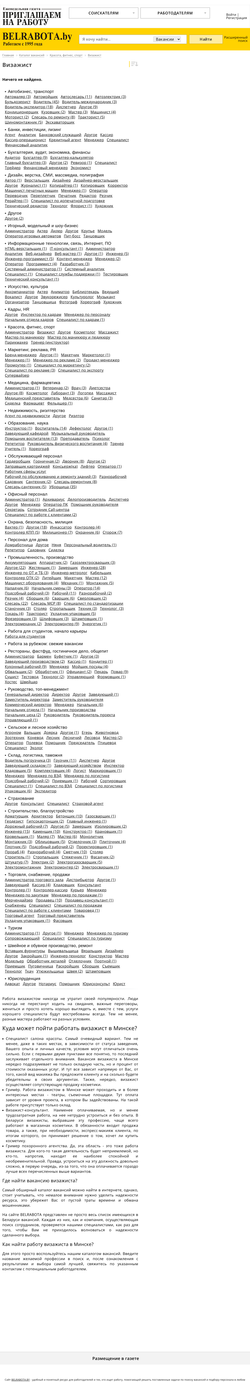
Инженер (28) (93, 567)
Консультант (32, 803)
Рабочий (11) (64, 593)
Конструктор (100, 955)
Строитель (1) (17, 856)
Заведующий (17, 884)
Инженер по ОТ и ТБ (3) (26, 572)
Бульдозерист (18, 101)
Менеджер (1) (73, 190)
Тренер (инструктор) (50, 342)
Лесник (53, 737)
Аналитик (27, 134)
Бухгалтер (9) (35, 157)
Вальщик (32, 732)
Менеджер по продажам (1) (76, 895)
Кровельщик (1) (19, 836)
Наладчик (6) (17, 588)
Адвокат (12, 983)
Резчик (105, 195)
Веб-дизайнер (39, 253)
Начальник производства (72, 709)
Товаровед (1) (87, 910)
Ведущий (110, 291)
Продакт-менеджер (101, 360)
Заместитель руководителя (78, 699)
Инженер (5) (117, 253)
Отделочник (80, 961)
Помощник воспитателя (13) (31, 438)
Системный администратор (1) (33, 268)
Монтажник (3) (18, 841)
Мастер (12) (96, 577)
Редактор (87, 195)
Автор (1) (13, 180)
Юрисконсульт (96, 983)
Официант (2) (78, 671)
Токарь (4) (14, 613)
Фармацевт (33, 403)
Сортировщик (113, 780)
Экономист (81, 167)
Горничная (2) (46, 461)
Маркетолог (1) (96, 354)
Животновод (107, 732)
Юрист (119, 983)
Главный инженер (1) (87, 821)
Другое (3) (89, 656)
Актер (42, 230)
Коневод (35, 737)
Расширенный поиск (236, 39)
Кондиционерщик (22, 111)
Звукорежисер (54, 296)
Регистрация (236, 18)
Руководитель (57, 714)
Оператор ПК (55, 504)
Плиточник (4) (112, 841)
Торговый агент (19, 915)
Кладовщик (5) (18, 770)
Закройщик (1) (34, 955)
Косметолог (84, 332)
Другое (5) (60, 826)
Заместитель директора (27, 699)
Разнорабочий (112, 476)
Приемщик (15, 966)
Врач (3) (78, 387)
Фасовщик (62, 920)
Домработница (19, 544)
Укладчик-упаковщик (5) (73, 613)
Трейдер (13, 167)
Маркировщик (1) (105, 770)
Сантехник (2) (38, 481)
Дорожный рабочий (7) (26, 826)
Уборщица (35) (63, 486)
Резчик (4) (14, 598)
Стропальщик (63, 608)
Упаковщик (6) (18, 791)
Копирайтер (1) (63, 185)
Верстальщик (36, 180)
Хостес (11, 681)
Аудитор (12, 157)
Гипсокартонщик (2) (45, 821)
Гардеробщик (17, 461)
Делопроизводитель (87, 499)
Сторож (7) (112, 532)
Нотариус (47, 983)
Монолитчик (92, 836)
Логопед (85, 392)
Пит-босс (72, 236)
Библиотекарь (85, 291)
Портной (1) (106, 961)
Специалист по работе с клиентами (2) (41, 514)
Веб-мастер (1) (68, 253)
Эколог (36, 747)
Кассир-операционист (25, 139)
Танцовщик (94, 236)
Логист (79, 770)
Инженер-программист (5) (29, 258)
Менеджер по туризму (107, 933)
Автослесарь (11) (76, 96)
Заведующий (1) (104, 694)
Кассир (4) (41, 884)
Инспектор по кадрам (41, 314)
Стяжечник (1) (75, 856)
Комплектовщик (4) (52, 770)
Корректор (118, 185)
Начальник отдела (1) (25, 709)
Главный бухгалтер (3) (25, 162)
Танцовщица (44, 301)
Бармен (44, 656)
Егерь (87, 732)
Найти (206, 39)
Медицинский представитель (32, 398)
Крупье (88, 230)
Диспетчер (66, 106)
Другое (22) (15, 567)
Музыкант (106, 296)
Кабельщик (101, 572)
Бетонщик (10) (69, 816)
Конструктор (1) (77, 831)
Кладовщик (64, 884)
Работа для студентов (25, 636)
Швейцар (29, 681)
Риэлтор (76, 415)
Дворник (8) (73, 461)
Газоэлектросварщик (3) (92, 562)
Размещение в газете (115, 1358)
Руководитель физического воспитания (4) (67, 443)
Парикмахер (16, 342)
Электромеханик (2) (23, 623)
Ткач (29, 971)
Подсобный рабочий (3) (27, 593)
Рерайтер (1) (16, 200)
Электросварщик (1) (100, 867)
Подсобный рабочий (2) (27, 780)
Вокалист (13, 296)
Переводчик (16, 195)
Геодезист (14, 821)
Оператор (98, 190)
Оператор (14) (87, 588)
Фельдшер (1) (59, 403)
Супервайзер (17, 375)
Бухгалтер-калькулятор (72, 157)
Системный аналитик (85, 268)
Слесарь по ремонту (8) (53, 117)
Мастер (122, 955)
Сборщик (90, 966)
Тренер (117, 443)
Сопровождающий (22, 938)
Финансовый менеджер (45, 167)
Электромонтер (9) (62, 623)
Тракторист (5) (91, 117)
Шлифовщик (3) (54, 618)
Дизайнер (62, 180)
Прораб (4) (15, 851)
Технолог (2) (52, 676)
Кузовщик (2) (53, 111)
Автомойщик (46, 96)
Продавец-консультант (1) (89, 900)
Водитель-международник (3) (89, 101)
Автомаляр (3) (18, 96)
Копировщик (93, 185)
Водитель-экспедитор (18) (29, 106)
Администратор (19, 230)
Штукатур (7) (16, 862)
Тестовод (30, 676)
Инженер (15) (17, 831)
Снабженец (15, 905)
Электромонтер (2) (61, 867)
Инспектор (114, 765)
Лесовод (92, 737)
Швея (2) (75, 971)
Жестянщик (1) (42, 567)
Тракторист (37, 613)
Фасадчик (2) (102, 856)
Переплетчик (43, 195)
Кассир (106, 134)
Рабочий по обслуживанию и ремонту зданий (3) (50, 476)
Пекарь (101, 671)
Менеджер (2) (108, 258)
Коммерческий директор (28, 704)
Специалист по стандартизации (93, 603)
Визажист (46, 332)
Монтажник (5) (100, 582)
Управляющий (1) (21, 719)
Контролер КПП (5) (22, 532)
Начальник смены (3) (51, 588)
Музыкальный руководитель (78, 433)
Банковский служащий (60, 134)
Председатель (82, 742)
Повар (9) (119, 671)
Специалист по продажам (78, 905)
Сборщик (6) (37, 598)
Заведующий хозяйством (77, 765)
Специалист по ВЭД (54, 785)
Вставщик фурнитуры (25, 950)
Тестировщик (115, 274)
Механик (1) (72, 582)
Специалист (118, 139)
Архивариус (54, 499)
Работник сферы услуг (25, 471)
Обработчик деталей (46, 961)
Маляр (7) (46, 836)
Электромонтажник (23, 867)
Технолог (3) (112, 608)
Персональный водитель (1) (90, 544)
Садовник (14, 481)
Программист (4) (41, 263)
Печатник (67, 195)
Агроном (13, 732)
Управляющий (80, 676)
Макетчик (70, 354)
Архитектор (42, 816)
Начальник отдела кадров (29, 319)
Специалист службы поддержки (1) (68, 274)
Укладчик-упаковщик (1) (27, 920)
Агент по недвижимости (27, 415)
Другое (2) (58, 162)
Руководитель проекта (94, 714)
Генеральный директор (27, 694)
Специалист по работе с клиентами (38, 910)
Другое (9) (88, 106)
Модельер (14, 961)
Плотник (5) (15, 846)
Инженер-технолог (68, 955)
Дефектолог (80, 428)
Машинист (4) (103, 111)
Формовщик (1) (111, 676)
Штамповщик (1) (87, 618)
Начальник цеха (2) (23, 714)
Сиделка (12, 403)
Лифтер (88, 466)
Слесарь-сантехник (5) (25, 486)
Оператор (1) (110, 466)
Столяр (40, 608)
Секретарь (14, 509)
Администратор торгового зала (34, 879)
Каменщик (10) (46, 831)
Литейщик (51, 577)
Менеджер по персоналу (87, 314)
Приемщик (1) (65, 780)
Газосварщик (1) (101, 816)
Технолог (59, 205)
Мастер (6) (67, 836)
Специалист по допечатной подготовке (68, 200)
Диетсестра (99, 387)
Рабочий (89, 780)
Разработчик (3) (74, 263)
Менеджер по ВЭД (44, 775)
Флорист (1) (81, 205)
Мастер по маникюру (25, 337)
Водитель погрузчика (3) (28, 760)
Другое (90, 134)
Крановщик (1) (108, 831)
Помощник (55, 742)
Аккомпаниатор (19, 291)
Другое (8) (14, 392)
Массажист (108, 332)
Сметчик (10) (75, 851)
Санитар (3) (102, 398)
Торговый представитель (61, 915)
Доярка (50, 732)
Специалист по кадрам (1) (80, 319)
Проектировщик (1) (94, 846)
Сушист (12, 676)
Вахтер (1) (14, 527)
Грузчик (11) (65, 760)
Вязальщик (91, 950)
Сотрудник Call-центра (48, 509)
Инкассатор (61, 527)
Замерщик (68, 567)
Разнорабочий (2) (95, 593)
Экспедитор (45, 791)
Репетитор (15, 443)
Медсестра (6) (76, 398)
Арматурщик (17, 816)
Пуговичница (40, 966)
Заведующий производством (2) (35, 661)
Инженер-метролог (69, 572)
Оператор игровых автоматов (33, 236)
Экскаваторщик (60, 122)
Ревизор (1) (81, 162)
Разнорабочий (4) (43, 851)
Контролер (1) (18, 889)
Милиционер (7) (58, 532)
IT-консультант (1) (66, 248)
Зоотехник (15, 737)
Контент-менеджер (74, 258)
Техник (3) (87, 608)
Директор (61, 694)
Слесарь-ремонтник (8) (75, 481)
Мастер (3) (78, 111)
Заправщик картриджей (27, 466)
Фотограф (68, 301)
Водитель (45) (46, 101)
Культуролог (82, 296)
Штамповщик (98, 971)
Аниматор (60, 291)
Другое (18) (36, 527)
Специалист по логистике (99, 785)
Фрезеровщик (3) (21, 618)
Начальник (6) (90, 704)
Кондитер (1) (101, 661)
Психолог (101, 438)
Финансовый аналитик (26, 144)
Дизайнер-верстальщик (96, 180)
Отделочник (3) (82, 841)
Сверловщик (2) (92, 598)
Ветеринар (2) (56, 387)
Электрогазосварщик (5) (79, 862)
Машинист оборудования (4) (31, 582)
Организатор (17, 301)
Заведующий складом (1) (28, 765)
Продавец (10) (49, 900)
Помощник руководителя (94, 504)
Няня (56, 544)
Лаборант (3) (63, 392)
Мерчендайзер (19, 900)
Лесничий (72, 737)
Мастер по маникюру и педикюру (78, 337)
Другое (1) (93, 253)
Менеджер (94, 139)
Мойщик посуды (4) (90, 666)
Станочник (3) (18, 608)
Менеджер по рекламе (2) (57, 360)
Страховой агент (87, 803)
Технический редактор (26, 205)
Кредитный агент (65, 139)
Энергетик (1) (94, 623)
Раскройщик (67, 966)
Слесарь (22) (16, 603)
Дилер (56, 230)
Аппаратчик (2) (53, 562)
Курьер (77, 889)
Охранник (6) (88, 532)
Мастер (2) (112, 737)
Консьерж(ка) (65, 466)
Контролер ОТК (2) (22, 577)
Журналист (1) (34, 185)
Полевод (34, 742)
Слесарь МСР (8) (46, 603)
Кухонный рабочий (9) (25, 666)
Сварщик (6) (63, 598)
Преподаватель (74, 438)
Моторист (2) (17, 117)
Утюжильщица (50, 971)
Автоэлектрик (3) (110, 96)
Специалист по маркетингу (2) (62, 365)
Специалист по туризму (90, 938)
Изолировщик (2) (110, 826)
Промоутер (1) (18, 365)
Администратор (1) (22, 387)
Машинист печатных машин (31, 190)
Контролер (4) (87, 527)
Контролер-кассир (51, 889)
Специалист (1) (19, 274)
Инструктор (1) (18, 428)
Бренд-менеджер (21, 354)
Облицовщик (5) (50, 841)
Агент (10, 134)
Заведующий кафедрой (27, 433)
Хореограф (90, 301)
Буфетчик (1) (65, 656)
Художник (104, 205)
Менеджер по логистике (87, 775)
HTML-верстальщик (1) (26, 248)
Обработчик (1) (49, 671)
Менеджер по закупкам (27, 895)
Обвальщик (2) (18, 671)
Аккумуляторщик (20, 562)
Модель (105, 230)
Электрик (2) (42, 862)
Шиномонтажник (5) (24, 122)
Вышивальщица (63, 950)
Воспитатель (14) (51, 428)
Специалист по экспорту (81, 370)
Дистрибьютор (80, 879)
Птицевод (107, 742)
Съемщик (111, 966)
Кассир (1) (77, 661)
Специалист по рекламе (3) (30, 370)
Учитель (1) (15, 448)
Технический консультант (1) (32, 279)
